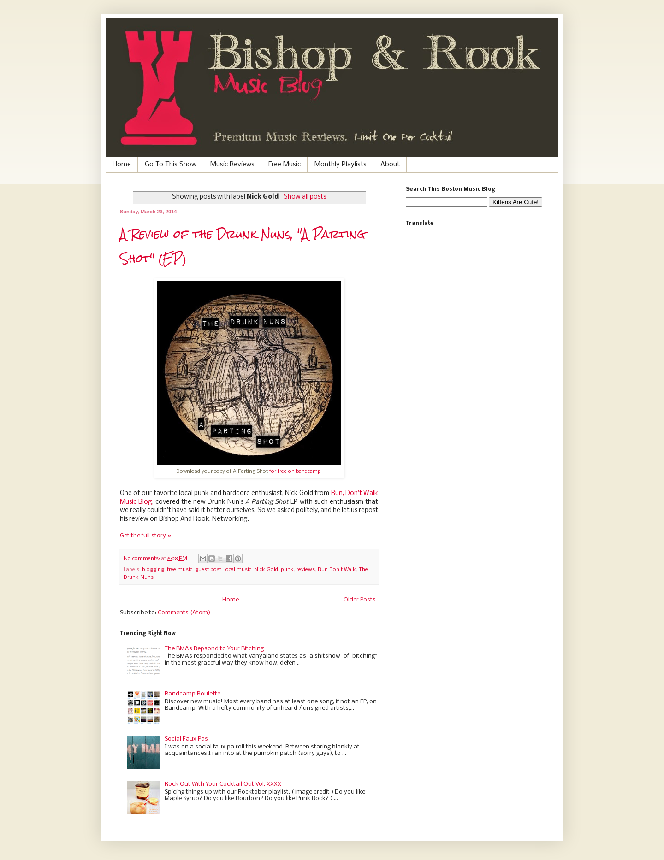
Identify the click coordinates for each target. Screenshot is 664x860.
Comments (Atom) (184, 613)
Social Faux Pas (186, 739)
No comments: (142, 558)
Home (122, 164)
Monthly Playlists (340, 164)
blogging (153, 569)
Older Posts (360, 600)
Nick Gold (266, 569)
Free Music (284, 164)
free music (179, 569)
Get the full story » (146, 536)
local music (237, 569)
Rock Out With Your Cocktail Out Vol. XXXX (223, 784)
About (390, 164)
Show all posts (305, 197)
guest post (208, 569)
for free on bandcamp (294, 471)
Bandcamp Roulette (192, 694)
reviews (305, 569)
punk (287, 569)
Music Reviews (232, 164)
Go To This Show (170, 164)
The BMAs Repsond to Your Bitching (214, 649)
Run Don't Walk (337, 569)
